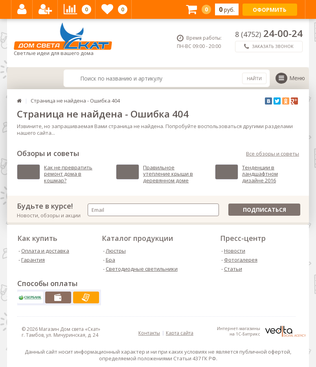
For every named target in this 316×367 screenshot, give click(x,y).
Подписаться (264, 209)
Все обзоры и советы (272, 153)
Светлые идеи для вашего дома (63, 39)
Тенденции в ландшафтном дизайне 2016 (260, 174)
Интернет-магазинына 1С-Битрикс (261, 331)
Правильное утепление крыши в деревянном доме (168, 174)
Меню (290, 78)
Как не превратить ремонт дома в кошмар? (68, 174)
